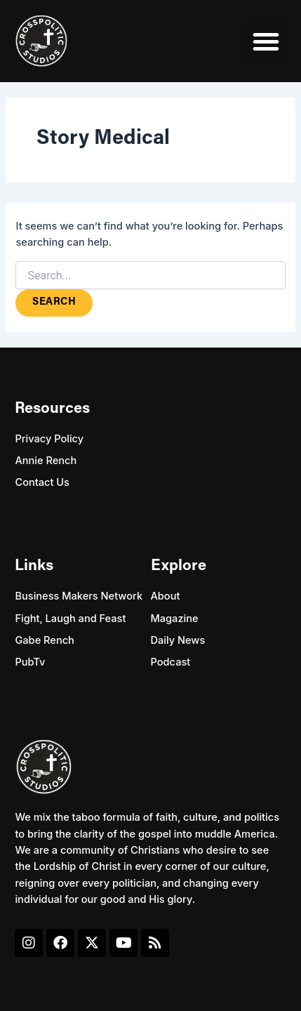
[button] (266, 41)
